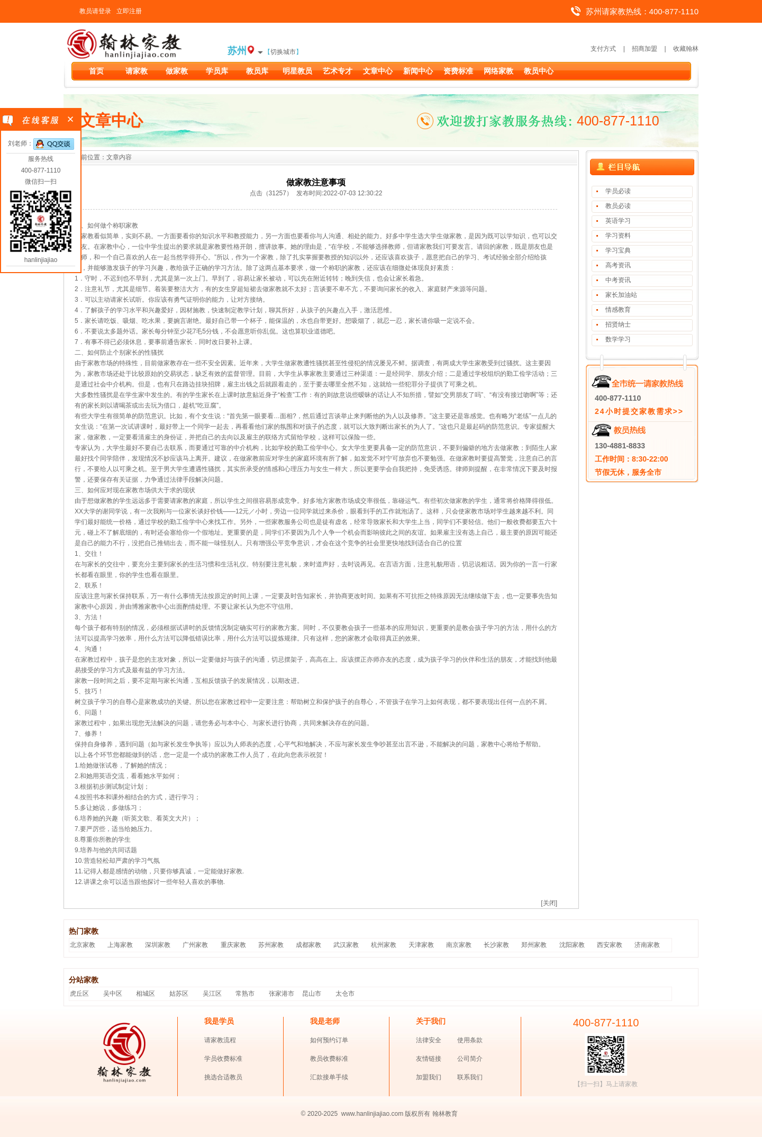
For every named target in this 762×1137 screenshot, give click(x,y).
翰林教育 (445, 1113)
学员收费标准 (223, 1058)
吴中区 (112, 993)
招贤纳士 (618, 324)
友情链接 (428, 1058)
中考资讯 (618, 280)
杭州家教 (383, 945)
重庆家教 (233, 945)
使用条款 (470, 1040)
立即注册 (129, 11)
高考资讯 (618, 265)
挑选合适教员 (223, 1077)
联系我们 (470, 1077)
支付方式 (603, 48)
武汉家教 (346, 945)
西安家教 (609, 945)
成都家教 (308, 945)
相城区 (145, 993)
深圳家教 (157, 945)
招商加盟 (644, 48)
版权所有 (417, 1113)
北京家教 (82, 945)
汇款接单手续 (329, 1077)
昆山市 (311, 993)
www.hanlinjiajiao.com (373, 1113)
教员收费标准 (329, 1058)
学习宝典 (618, 250)
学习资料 (618, 235)
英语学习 (618, 220)
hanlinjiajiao (41, 260)
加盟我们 (428, 1077)
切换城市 (283, 52)
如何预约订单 (329, 1040)
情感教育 (618, 309)
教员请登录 (95, 11)
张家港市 (281, 993)
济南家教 (647, 945)
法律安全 (428, 1040)
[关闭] (549, 903)
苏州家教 (271, 945)
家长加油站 (621, 295)
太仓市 (345, 993)
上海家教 (120, 945)
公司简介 (470, 1058)
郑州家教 (534, 945)
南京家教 (458, 945)
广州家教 (195, 945)
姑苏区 (178, 993)
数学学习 (618, 339)
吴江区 (212, 993)
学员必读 (618, 191)
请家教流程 (220, 1040)
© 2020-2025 (319, 1113)
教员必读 (618, 206)
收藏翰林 (685, 48)
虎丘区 (79, 993)
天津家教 (421, 945)
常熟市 (245, 993)
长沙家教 (496, 945)
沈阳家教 (572, 945)
